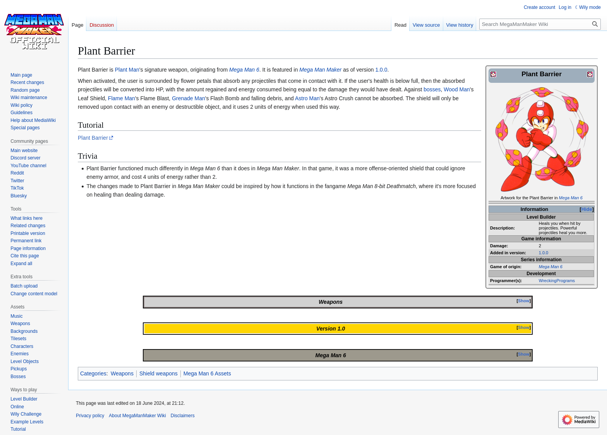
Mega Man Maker (320, 70)
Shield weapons (158, 373)
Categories (93, 373)
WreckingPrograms (557, 280)
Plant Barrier (93, 138)
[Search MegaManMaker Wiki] (540, 24)
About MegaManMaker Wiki (137, 415)
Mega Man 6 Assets (207, 373)
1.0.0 (543, 252)
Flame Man (121, 98)
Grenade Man (188, 98)
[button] (21, 263)
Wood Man (457, 89)
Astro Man (307, 98)
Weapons (122, 373)
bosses (432, 89)
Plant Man (127, 70)
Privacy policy (90, 415)
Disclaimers (183, 415)
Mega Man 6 (571, 197)
